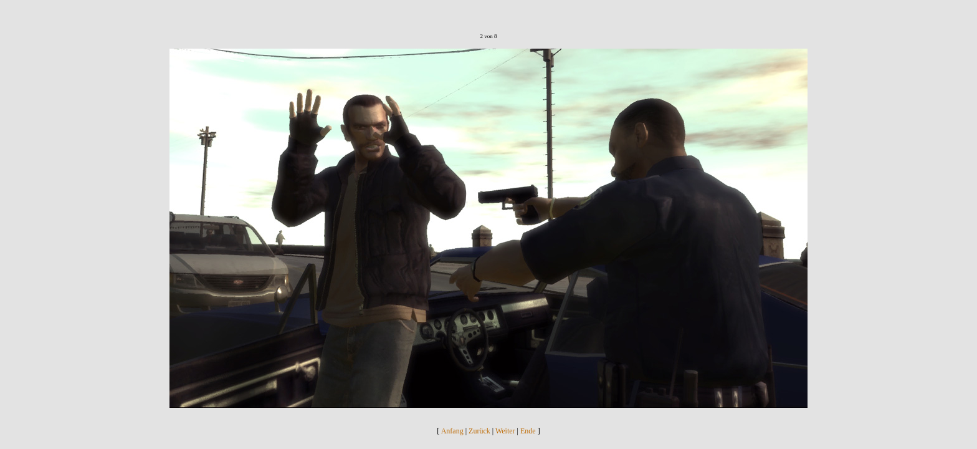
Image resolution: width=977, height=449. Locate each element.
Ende (528, 431)
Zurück (479, 431)
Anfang (452, 431)
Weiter (505, 431)
